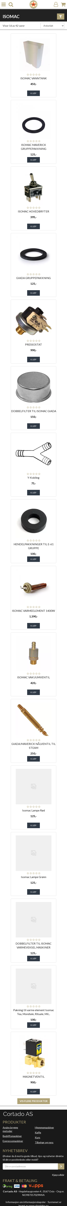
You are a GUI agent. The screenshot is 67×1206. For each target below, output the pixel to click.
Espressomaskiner (13, 1140)
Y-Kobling (33, 477)
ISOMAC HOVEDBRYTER (33, 211)
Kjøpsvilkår (58, 1174)
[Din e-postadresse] (30, 1166)
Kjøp (33, 93)
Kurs (37, 1137)
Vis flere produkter (34, 1101)
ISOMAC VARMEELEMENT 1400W (33, 610)
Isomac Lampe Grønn (33, 877)
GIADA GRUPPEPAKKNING (33, 278)
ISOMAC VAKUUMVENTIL (33, 677)
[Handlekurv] (63, 4)
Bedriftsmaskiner (12, 1135)
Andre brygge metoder (10, 1129)
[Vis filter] (60, 16)
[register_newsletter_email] (61, 1166)
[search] (11, 4)
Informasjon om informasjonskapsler (26, 1202)
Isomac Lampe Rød (33, 810)
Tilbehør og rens (44, 1142)
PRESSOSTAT (33, 344)
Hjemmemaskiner (44, 1127)
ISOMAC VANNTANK (33, 78)
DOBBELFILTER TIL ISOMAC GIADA (33, 411)
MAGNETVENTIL (33, 1076)
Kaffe (38, 1132)
